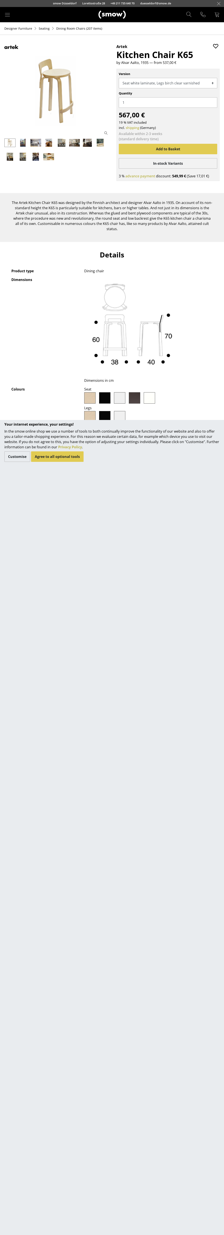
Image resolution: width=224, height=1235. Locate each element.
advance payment (140, 176)
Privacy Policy (70, 447)
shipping (132, 127)
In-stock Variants (168, 163)
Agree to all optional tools (57, 456)
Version (124, 74)
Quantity (125, 93)
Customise (17, 456)
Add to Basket (168, 149)
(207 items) (79, 28)
